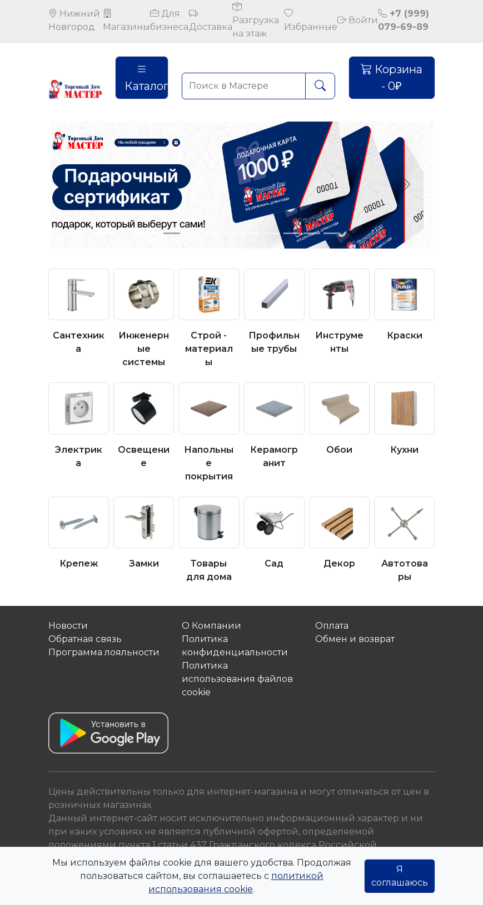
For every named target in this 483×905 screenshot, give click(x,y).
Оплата (331, 625)
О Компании (211, 625)
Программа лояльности (104, 652)
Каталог (146, 78)
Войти (357, 20)
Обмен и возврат (355, 639)
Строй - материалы (209, 348)
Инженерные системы (143, 348)
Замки (144, 563)
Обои (339, 449)
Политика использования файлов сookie (237, 678)
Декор (339, 563)
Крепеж (78, 563)
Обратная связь (85, 639)
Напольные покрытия (208, 463)
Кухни (404, 449)
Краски (404, 335)
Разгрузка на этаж (255, 20)
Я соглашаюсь (399, 876)
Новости (68, 625)
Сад (274, 563)
